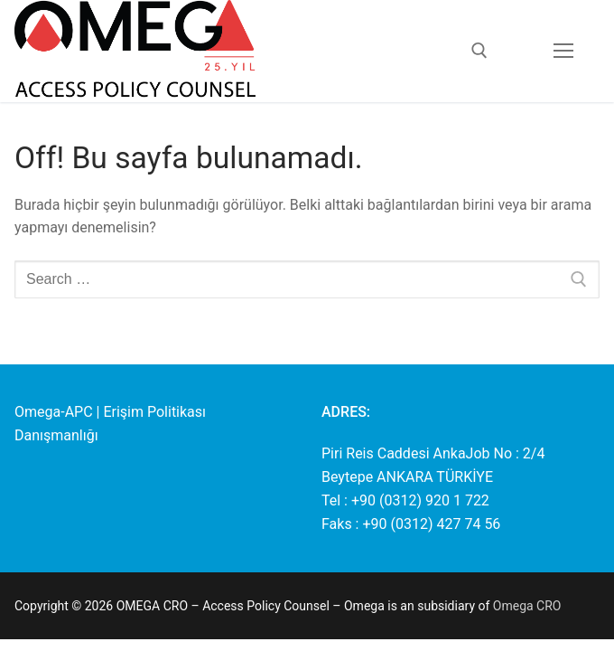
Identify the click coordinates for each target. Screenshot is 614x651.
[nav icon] (563, 52)
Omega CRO (527, 606)
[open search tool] (479, 50)
